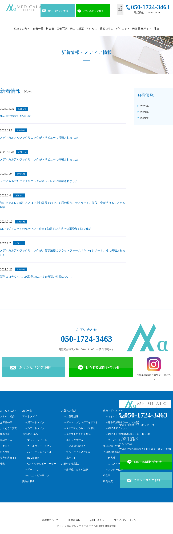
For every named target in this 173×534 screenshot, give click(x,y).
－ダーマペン (32, 469)
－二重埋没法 (71, 416)
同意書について (50, 520)
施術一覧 (38, 28)
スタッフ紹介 (7, 416)
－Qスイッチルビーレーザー (40, 463)
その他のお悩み (111, 451)
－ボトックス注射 (115, 416)
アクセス (91, 28)
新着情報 (5, 434)
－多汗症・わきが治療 (76, 469)
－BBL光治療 (32, 457)
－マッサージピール (36, 440)
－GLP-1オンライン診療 (119, 434)
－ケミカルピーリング (37, 475)
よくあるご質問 (8, 428)
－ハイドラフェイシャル (38, 451)
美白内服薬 (77, 28)
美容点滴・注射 (111, 446)
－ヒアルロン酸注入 (75, 446)
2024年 (144, 111)
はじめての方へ (8, 410)
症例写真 (62, 28)
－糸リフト (70, 457)
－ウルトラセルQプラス (77, 451)
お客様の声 (6, 422)
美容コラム (107, 28)
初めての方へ (22, 28)
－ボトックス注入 (73, 440)
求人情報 (5, 451)
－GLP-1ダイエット (116, 428)
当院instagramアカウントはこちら (154, 368)
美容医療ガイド (141, 28)
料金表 (50, 28)
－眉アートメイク (34, 422)
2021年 (144, 117)
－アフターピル (114, 469)
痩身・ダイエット (113, 410)
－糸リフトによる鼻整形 (77, 434)
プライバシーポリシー (126, 520)
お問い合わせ (97, 520)
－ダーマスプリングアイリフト (81, 422)
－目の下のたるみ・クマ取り (79, 428)
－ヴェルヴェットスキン (38, 446)
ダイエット (123, 28)
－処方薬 (110, 457)
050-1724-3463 (86, 338)
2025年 (144, 106)
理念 (156, 28)
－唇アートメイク (34, 428)
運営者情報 (74, 520)
